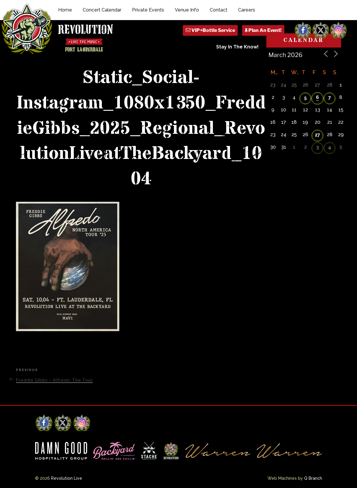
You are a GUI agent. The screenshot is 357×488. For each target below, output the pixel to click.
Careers (246, 10)
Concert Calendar (102, 10)
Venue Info (187, 10)
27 (317, 135)
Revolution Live (66, 478)
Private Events (148, 10)
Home (65, 10)
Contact (218, 10)
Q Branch (313, 478)
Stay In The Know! (237, 47)
